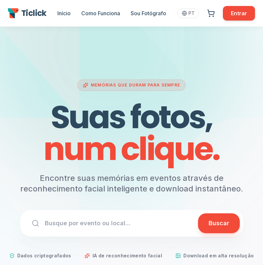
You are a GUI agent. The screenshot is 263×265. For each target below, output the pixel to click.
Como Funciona (100, 13)
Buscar (219, 223)
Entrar (239, 13)
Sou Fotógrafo (148, 13)
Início (64, 13)
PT (188, 13)
